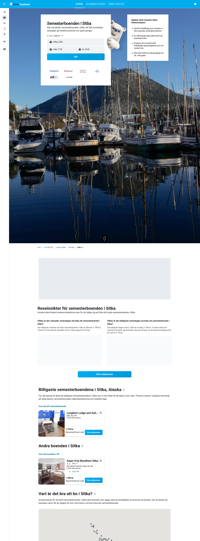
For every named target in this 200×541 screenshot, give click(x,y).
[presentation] (123, 389)
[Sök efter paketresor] (4, 28)
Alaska (58, 247)
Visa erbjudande (93, 432)
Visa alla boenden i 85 (49, 454)
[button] (4, 4)
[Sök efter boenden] (4, 17)
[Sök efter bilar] (4, 23)
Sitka (70, 247)
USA (45, 247)
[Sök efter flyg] (4, 12)
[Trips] (4, 41)
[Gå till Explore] (4, 34)
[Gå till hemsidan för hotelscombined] (19, 4)
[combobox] (55, 35)
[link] (104, 374)
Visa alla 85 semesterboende (52, 406)
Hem (39, 247)
